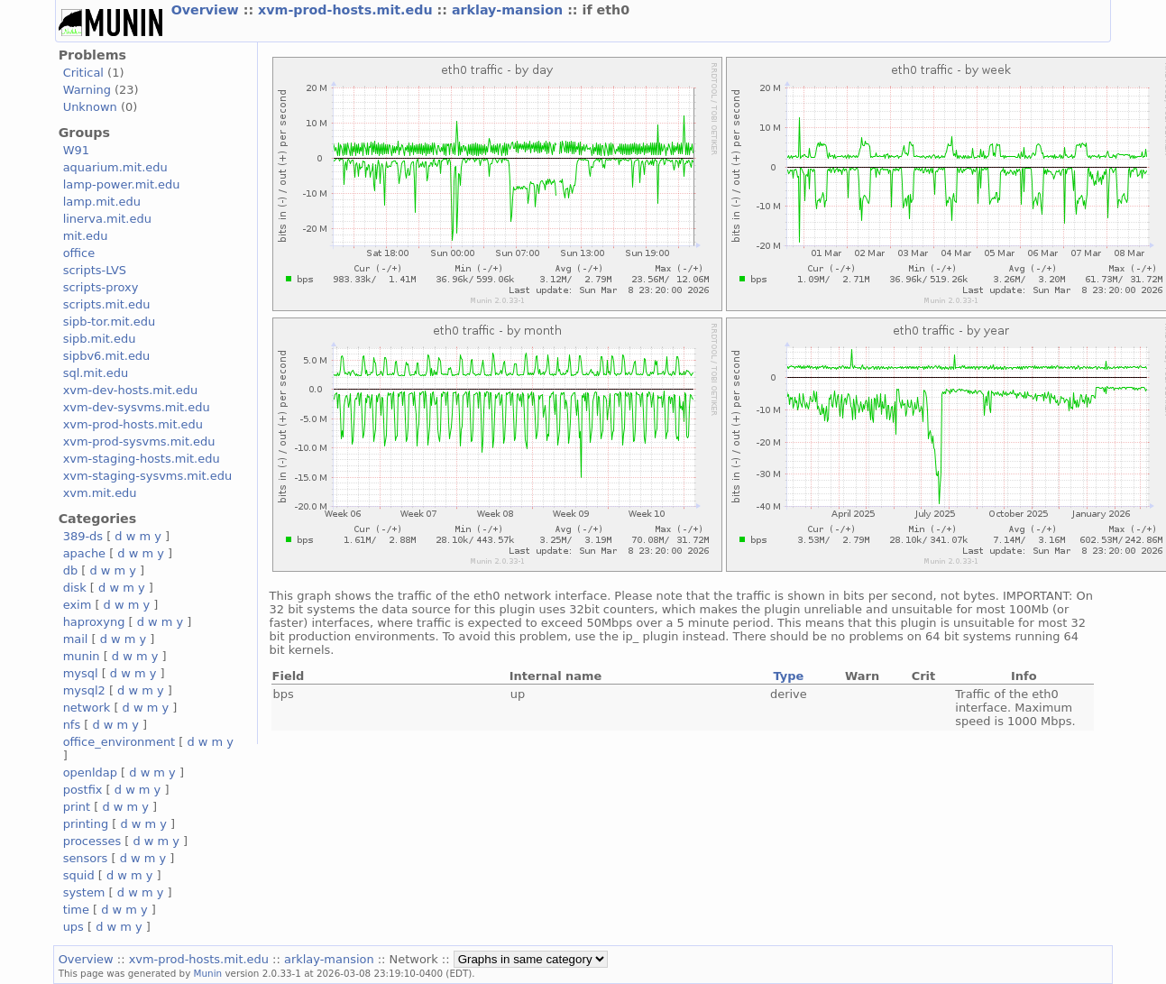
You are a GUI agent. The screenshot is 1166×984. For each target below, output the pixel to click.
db (70, 570)
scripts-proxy (101, 287)
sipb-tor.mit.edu (109, 321)
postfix (83, 789)
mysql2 (84, 690)
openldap (90, 772)
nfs (72, 724)
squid (79, 875)
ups (73, 926)
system (84, 892)
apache (84, 553)
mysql (80, 673)
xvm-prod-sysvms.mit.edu (139, 441)
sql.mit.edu (96, 373)
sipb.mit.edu (99, 338)
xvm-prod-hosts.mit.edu (347, 10)
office (79, 253)
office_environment (119, 742)
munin (81, 656)
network (87, 707)
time (76, 909)
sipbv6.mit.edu (107, 356)
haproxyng (94, 622)
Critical (83, 72)
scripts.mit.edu (107, 304)
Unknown (90, 107)
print (76, 807)
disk (75, 587)
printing (85, 824)
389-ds (83, 536)
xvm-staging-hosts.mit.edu (141, 458)
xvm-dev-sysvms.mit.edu (136, 407)
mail (75, 639)
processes (92, 841)
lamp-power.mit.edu (121, 184)
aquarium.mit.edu (115, 167)
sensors (85, 858)
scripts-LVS (94, 270)
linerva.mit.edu (107, 218)
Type (788, 676)
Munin (208, 973)
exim (77, 605)
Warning (87, 90)
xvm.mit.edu (100, 493)
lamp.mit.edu (102, 201)
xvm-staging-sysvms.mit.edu (147, 476)
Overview (207, 10)
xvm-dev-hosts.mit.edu (130, 390)
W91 (76, 150)
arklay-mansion (509, 10)
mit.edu (85, 236)
